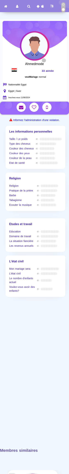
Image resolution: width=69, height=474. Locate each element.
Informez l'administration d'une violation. (36, 120)
